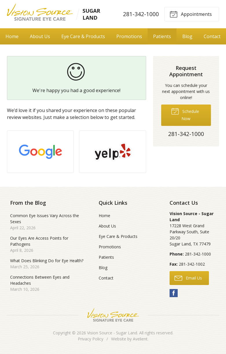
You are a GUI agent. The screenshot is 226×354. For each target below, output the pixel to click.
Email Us (188, 278)
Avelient (140, 339)
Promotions (129, 36)
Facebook (174, 293)
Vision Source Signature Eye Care (113, 315)
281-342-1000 (141, 14)
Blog (187, 36)
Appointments (191, 14)
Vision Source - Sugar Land (112, 333)
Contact (106, 278)
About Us (40, 36)
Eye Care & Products (83, 36)
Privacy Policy (90, 339)
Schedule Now (185, 114)
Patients (162, 36)
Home (12, 36)
